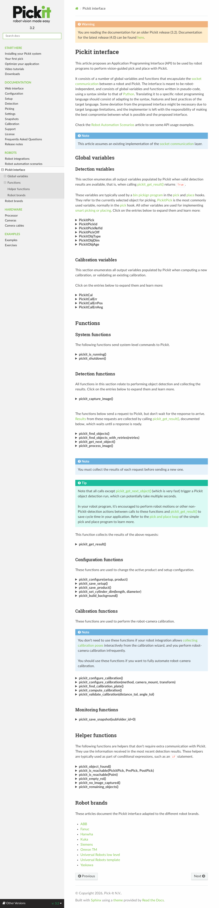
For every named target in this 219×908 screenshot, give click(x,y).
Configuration (14, 93)
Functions (12, 183)
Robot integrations (17, 158)
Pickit (32, 14)
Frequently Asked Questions (23, 139)
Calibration (12, 124)
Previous (86, 876)
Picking (9, 108)
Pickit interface (13, 170)
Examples (11, 240)
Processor (11, 215)
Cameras (10, 220)
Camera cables (14, 225)
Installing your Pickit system (23, 53)
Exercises (11, 245)
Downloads (12, 74)
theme (118, 900)
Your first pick (14, 58)
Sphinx (96, 900)
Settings (10, 114)
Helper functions (18, 189)
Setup (9, 98)
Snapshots (12, 119)
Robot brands (16, 195)
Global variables (16, 176)
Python (128, 94)
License (10, 134)
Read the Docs (153, 900)
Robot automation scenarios (23, 163)
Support (10, 129)
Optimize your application (22, 64)
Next (199, 876)
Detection (11, 103)
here (140, 37)
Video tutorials (14, 69)
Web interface (14, 88)
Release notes (14, 144)
